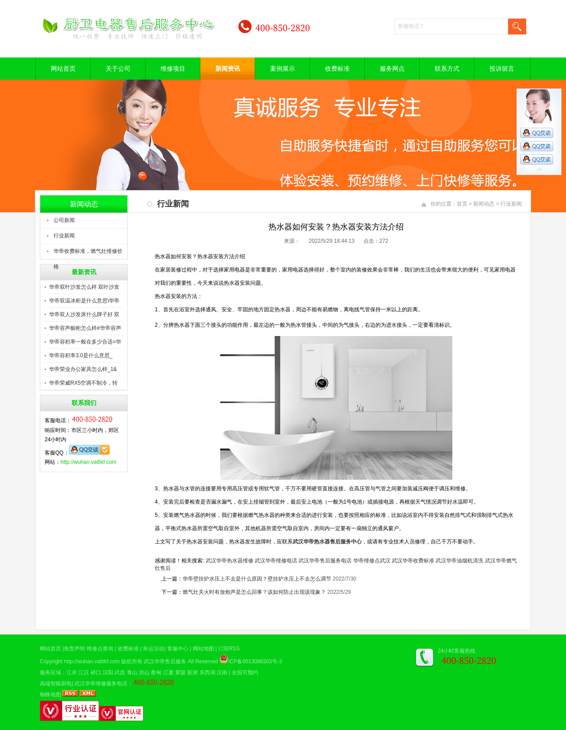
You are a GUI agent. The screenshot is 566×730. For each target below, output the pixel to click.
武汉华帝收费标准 (413, 561)
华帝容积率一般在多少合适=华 (85, 342)
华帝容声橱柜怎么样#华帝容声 (85, 328)
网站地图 (203, 649)
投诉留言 (502, 68)
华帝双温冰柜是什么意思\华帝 (84, 301)
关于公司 (118, 68)
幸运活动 (153, 649)
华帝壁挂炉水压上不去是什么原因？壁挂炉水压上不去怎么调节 (257, 579)
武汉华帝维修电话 (276, 561)
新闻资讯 (227, 68)
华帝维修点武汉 (371, 561)
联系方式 (447, 68)
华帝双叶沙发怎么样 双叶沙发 (84, 287)
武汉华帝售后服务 (165, 661)
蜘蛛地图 (50, 695)
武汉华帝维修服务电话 (100, 683)
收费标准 (337, 68)
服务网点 (392, 68)
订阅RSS (229, 649)
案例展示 (282, 68)
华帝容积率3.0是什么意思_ (80, 355)
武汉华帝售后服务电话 (325, 561)
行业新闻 (64, 236)
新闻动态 (483, 204)
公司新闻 (64, 220)
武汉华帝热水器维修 (229, 561)
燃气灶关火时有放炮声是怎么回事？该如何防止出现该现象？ (254, 592)
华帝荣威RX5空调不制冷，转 (83, 383)
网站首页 (63, 68)
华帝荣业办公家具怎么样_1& (83, 369)
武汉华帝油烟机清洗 (459, 561)
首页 (462, 204)
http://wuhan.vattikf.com (88, 462)
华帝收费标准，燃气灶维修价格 (88, 254)
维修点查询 (100, 649)
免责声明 (74, 649)
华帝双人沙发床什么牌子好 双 (84, 314)
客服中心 (177, 649)
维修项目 (173, 68)
